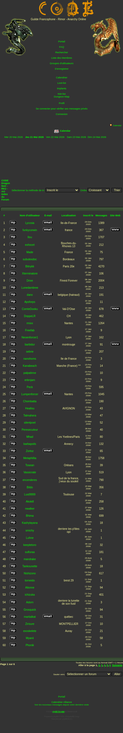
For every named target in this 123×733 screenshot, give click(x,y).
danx (30, 294)
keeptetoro (29, 544)
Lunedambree (29, 287)
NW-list (62, 94)
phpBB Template (58, 711)
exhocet (30, 244)
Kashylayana (30, 522)
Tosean (29, 465)
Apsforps (29, 301)
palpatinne (29, 372)
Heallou (29, 408)
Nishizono (30, 573)
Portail (61, 41)
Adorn (30, 602)
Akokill (30, 501)
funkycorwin (30, 230)
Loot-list (61, 83)
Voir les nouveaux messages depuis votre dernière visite (61, 705)
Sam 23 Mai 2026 (76, 137)
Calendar (115, 125)
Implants (61, 88)
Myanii (30, 638)
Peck (30, 387)
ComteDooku (30, 309)
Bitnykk (29, 266)
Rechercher (61, 52)
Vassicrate (29, 472)
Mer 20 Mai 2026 (13, 137)
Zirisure (29, 623)
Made (29, 252)
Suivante (117, 665)
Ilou (30, 237)
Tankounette (29, 566)
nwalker (29, 508)
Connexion (61, 114)
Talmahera (29, 415)
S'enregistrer (62, 68)
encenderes (30, 479)
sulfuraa (30, 552)
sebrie (30, 351)
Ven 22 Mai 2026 (55, 137)
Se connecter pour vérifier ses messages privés (62, 108)
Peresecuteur (30, 429)
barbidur (30, 344)
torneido (30, 580)
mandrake (30, 559)
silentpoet (30, 422)
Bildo (30, 487)
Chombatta (30, 401)
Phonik (30, 645)
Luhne (30, 537)
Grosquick (30, 609)
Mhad (29, 436)
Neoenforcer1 (30, 337)
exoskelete (29, 630)
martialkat (29, 616)
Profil (62, 103)
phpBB (55, 716)
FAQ (61, 47)
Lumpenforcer (29, 394)
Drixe (30, 280)
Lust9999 (29, 494)
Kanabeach (30, 365)
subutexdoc (30, 259)
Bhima (30, 515)
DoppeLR (29, 316)
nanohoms (29, 358)
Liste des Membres (61, 58)
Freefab (29, 330)
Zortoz (30, 451)
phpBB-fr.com (67, 719)
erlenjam (30, 380)
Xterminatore (30, 273)
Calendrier (61, 77)
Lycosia (29, 222)
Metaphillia (29, 458)
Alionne (29, 587)
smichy (30, 530)
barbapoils (29, 443)
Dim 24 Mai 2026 (97, 137)
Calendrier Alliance (61, 702)
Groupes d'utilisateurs (62, 63)
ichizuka (30, 594)
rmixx (29, 323)
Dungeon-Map (61, 96)
